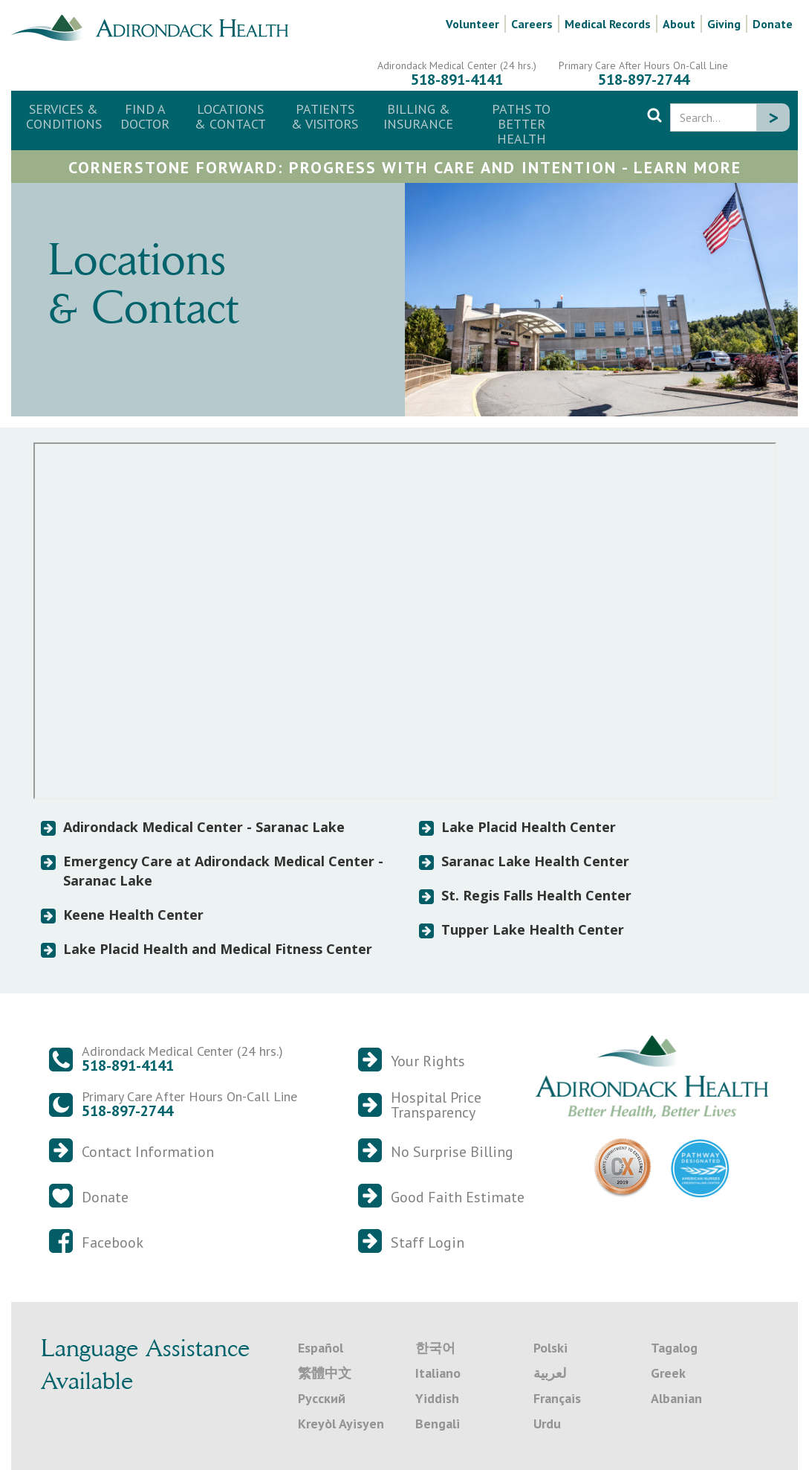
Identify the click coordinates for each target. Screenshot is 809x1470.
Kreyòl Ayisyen (341, 1423)
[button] (230, 117)
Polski (550, 1347)
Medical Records (608, 23)
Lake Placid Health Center (528, 827)
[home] (155, 26)
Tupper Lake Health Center (532, 929)
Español (320, 1347)
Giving (724, 23)
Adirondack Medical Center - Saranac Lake (204, 827)
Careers (532, 23)
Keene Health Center (133, 914)
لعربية (549, 1373)
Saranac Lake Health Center (535, 861)
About (679, 23)
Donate (773, 23)
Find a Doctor (144, 116)
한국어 (435, 1347)
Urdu (547, 1423)
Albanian (676, 1398)
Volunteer (472, 23)
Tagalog (674, 1347)
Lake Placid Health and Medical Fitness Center (217, 949)
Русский (321, 1398)
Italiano (438, 1373)
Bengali (437, 1423)
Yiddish (437, 1398)
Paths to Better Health (521, 123)
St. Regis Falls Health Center (536, 895)
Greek (668, 1373)
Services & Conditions (64, 116)
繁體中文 (324, 1373)
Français (557, 1398)
